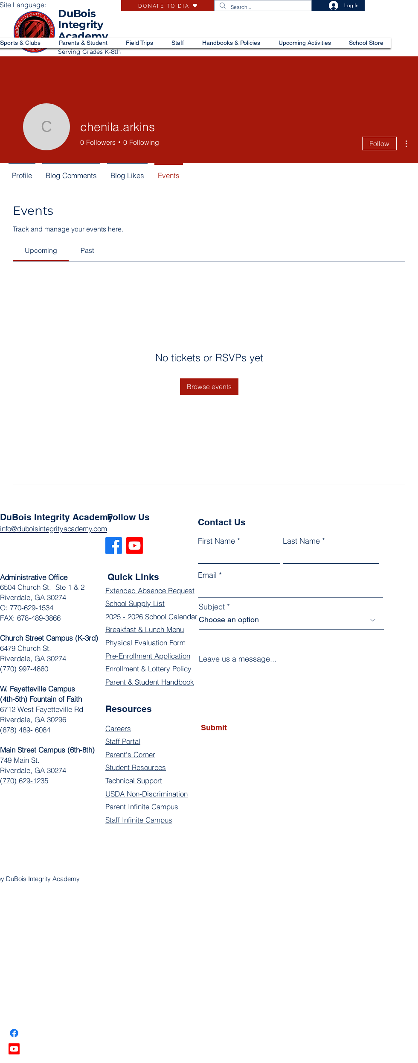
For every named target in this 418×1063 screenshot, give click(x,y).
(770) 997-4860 (24, 668)
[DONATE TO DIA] (167, 5)
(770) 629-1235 (24, 780)
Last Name (301, 541)
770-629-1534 (31, 607)
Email (207, 575)
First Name (216, 541)
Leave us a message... (237, 659)
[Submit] (240, 728)
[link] (41, 250)
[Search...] (262, 7)
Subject (212, 607)
